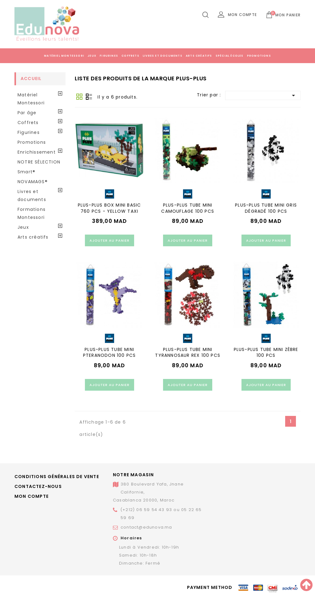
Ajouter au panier (110, 240)
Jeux (92, 56)
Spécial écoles (230, 56)
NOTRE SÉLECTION (39, 162)
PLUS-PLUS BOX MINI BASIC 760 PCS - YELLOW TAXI (109, 208)
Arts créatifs (199, 56)
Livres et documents (162, 56)
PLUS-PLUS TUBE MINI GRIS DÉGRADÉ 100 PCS (266, 208)
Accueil (31, 78)
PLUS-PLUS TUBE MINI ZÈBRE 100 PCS (266, 352)
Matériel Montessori (64, 56)
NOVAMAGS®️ (33, 182)
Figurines (109, 56)
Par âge (27, 113)
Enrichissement (37, 152)
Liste (89, 96)
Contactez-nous (38, 486)
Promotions (259, 56)
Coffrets (130, 56)
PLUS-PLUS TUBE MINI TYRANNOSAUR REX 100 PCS (187, 352)
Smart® (26, 172)
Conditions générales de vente (56, 476)
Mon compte (31, 496)
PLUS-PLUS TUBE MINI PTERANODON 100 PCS (109, 352)
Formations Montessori (32, 213)
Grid (79, 96)
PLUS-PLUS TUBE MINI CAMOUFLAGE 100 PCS (187, 208)
